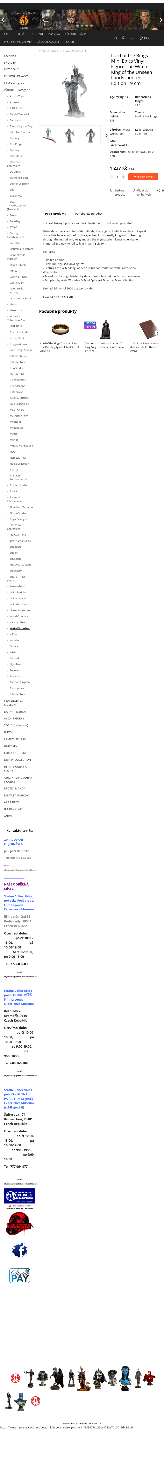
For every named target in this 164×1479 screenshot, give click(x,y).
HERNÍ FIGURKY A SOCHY (15, 769)
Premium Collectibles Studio (17, 477)
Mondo (14, 439)
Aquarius (15, 676)
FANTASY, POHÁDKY (17, 795)
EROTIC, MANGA (14, 788)
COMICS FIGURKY (15, 753)
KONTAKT (37, 34)
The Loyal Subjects (20, 564)
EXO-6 (13, 227)
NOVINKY (10, 55)
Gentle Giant (17, 282)
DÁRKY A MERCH (15, 711)
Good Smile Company (15, 290)
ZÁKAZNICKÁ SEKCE (48, 42)
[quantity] (117, 176)
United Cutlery (18, 604)
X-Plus (13, 634)
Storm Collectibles (20, 540)
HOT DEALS (11, 69)
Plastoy (14, 469)
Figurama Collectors (21, 249)
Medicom (15, 421)
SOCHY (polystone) (16, 725)
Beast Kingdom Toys (21, 126)
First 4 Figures (18, 264)
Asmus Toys (17, 96)
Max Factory (17, 410)
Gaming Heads (18, 276)
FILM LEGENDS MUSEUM (13, 702)
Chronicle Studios (20, 332)
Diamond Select (19, 177)
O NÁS (21, 34)
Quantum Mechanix (21, 507)
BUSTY (8, 732)
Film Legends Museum (16, 256)
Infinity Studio (18, 362)
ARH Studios (17, 108)
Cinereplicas (17, 688)
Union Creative (18, 598)
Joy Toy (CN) (17, 374)
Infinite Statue (18, 356)
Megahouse (17, 427)
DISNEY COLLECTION (17, 759)
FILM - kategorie (14, 83)
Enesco (14, 215)
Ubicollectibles (18, 592)
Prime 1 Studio (18, 485)
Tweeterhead (17, 586)
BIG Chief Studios (20, 132)
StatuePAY (54, 34)
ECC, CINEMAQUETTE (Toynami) (16, 205)
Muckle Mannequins (21, 445)
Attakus (14, 102)
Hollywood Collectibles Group (17, 318)
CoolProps (16, 144)
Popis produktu (55, 213)
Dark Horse (16, 156)
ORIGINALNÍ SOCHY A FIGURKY (18, 779)
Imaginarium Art (19, 344)
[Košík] (144, 38)
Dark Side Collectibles (14, 164)
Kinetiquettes (17, 380)
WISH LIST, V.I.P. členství (18, 42)
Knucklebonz (17, 386)
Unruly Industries (20, 610)
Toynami (15, 670)
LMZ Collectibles (19, 404)
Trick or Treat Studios (16, 578)
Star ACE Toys (18, 535)
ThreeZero (16, 570)
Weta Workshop (20, 628)
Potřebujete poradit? (88, 213)
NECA (13, 451)
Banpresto (16, 120)
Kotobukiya (16, 392)
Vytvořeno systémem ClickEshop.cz (82, 1423)
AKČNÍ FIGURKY (14, 718)
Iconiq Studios (18, 338)
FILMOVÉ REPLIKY (15, 739)
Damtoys (15, 150)
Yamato (14, 640)
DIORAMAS (11, 746)
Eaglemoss (16, 195)
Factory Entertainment (15, 235)
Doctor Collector (19, 183)
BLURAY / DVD (13, 809)
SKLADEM (10, 62)
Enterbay (15, 221)
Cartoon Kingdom (20, 682)
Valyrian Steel (17, 622)
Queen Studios (18, 513)
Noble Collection (19, 463)
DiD (12, 189)
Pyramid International (14, 499)
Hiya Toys (15, 664)
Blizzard (14, 658)
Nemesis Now (18, 457)
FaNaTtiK (15, 243)
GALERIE (71, 42)
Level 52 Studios (19, 397)
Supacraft (15, 546)
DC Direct (15, 171)
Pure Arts (15, 491)
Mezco (14, 433)
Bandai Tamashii (19, 114)
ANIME (8, 816)
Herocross (16, 310)
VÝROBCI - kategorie (17, 90)
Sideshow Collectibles (14, 527)
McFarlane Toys (19, 416)
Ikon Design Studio (21, 350)
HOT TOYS (16, 326)
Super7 (14, 552)
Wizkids (14, 652)
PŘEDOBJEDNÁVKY (75, 34)
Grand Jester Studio (21, 298)
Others (14, 646)
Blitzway (14, 138)
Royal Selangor (18, 519)
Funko (13, 270)
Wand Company (19, 616)
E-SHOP (8, 34)
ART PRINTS (11, 802)
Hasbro (14, 304)
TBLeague (15, 558)
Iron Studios (17, 368)
